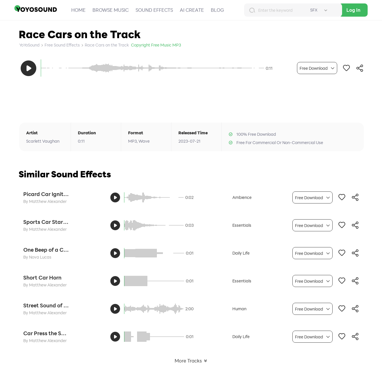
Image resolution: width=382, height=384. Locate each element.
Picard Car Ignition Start (46, 194)
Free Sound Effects (62, 45)
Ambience (242, 197)
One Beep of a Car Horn (46, 249)
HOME (78, 10)
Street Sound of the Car (46, 305)
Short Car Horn (42, 277)
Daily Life (241, 253)
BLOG (217, 10)
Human (239, 308)
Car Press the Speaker (46, 333)
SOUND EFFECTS (154, 10)
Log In (353, 10)
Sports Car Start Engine (46, 221)
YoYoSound (29, 45)
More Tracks (191, 361)
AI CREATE (192, 10)
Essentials (241, 225)
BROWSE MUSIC (110, 10)
